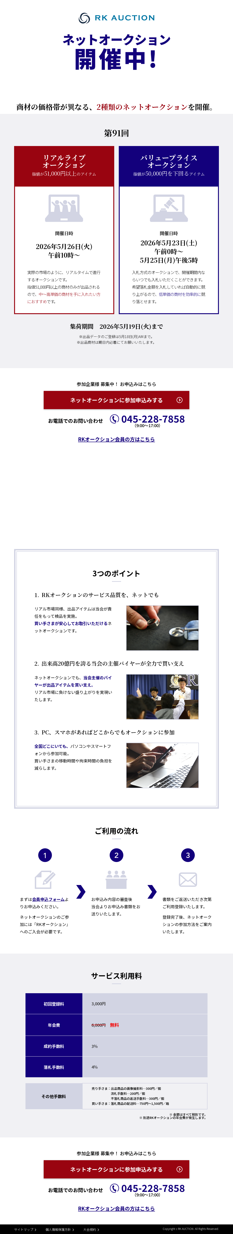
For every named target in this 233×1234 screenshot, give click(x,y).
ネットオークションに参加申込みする (116, 400)
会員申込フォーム (48, 899)
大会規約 (89, 1229)
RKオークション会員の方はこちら (116, 439)
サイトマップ (23, 1229)
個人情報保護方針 (58, 1229)
